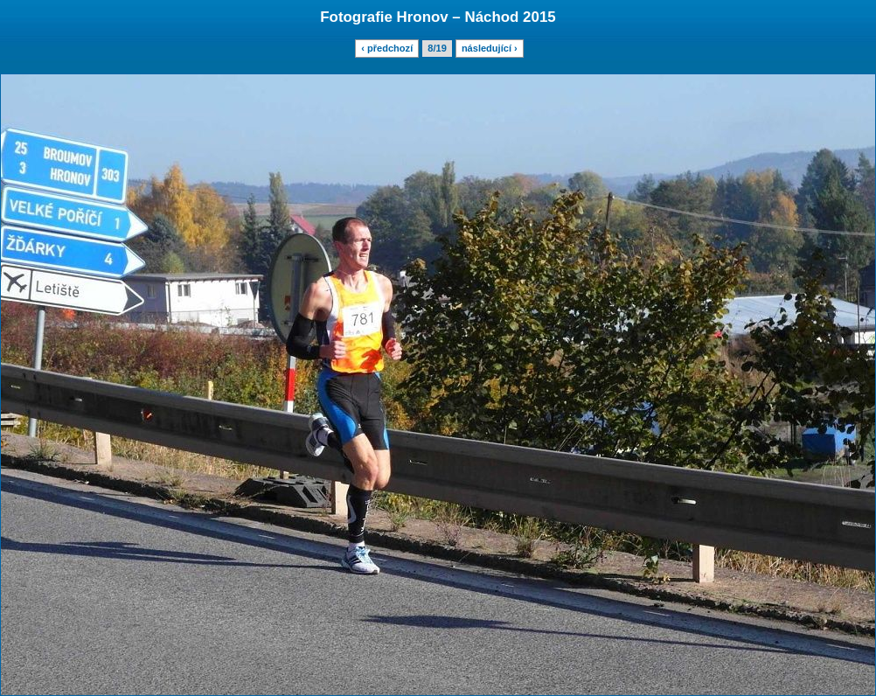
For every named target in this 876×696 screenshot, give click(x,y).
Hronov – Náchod (458, 17)
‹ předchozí (387, 48)
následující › (490, 48)
